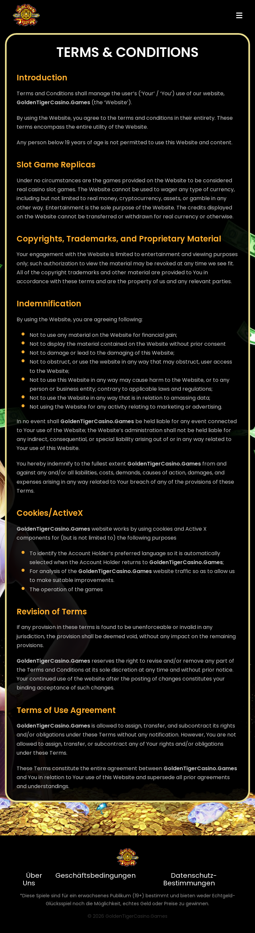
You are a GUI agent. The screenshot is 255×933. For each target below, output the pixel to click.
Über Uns (32, 879)
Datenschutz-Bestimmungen (190, 879)
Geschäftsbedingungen (95, 875)
